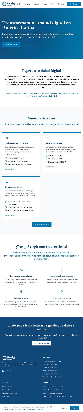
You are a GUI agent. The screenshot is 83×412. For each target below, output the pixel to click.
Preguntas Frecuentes (9, 393)
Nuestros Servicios (11, 44)
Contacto (61, 4)
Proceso (45, 4)
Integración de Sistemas (51, 374)
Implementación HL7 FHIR (52, 361)
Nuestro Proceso (8, 390)
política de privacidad (36, 409)
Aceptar (74, 408)
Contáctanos (74, 4)
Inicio (19, 4)
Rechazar (64, 408)
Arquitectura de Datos (50, 370)
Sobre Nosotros (7, 387)
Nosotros (36, 4)
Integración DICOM (50, 364)
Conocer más (10, 169)
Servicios (27, 4)
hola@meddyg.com (55, 393)
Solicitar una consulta (41, 343)
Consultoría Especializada (52, 377)
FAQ (53, 4)
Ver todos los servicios (41, 224)
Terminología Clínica (50, 367)
